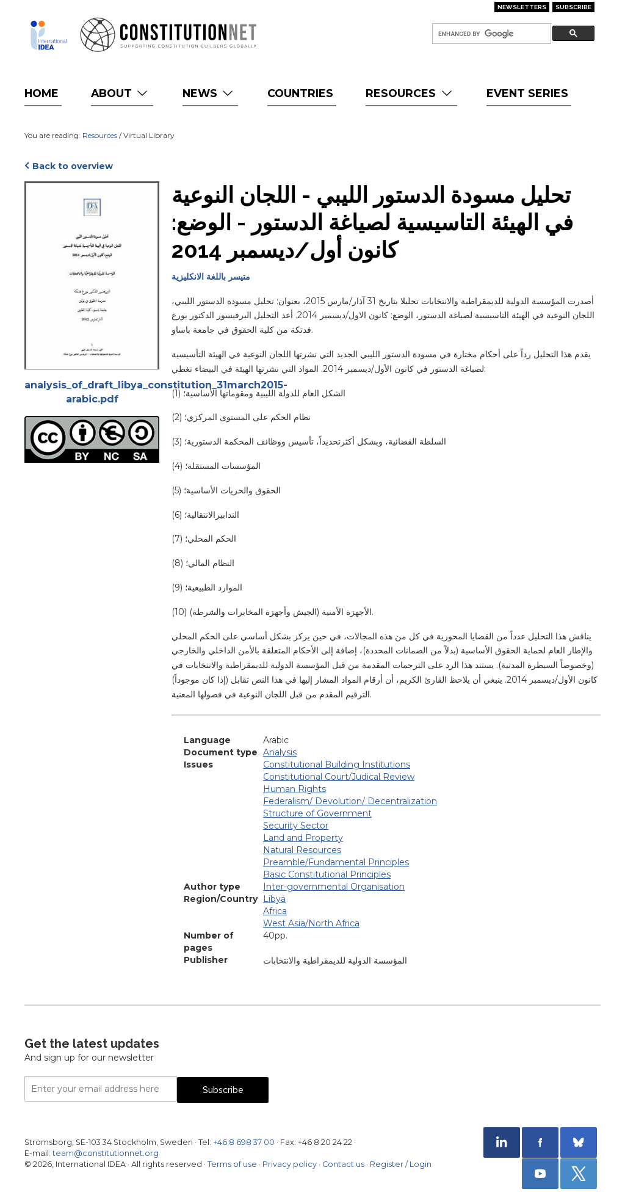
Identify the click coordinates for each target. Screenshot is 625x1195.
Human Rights (294, 788)
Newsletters (521, 7)
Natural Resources (302, 849)
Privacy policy (289, 1164)
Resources (410, 93)
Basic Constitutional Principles (327, 874)
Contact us (343, 1164)
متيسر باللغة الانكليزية (211, 276)
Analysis (280, 752)
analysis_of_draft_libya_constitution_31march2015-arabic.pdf (91, 392)
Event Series (527, 93)
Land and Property (303, 837)
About (120, 93)
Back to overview (72, 166)
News (209, 93)
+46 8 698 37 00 (244, 1142)
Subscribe (573, 7)
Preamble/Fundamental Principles (336, 862)
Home (41, 93)
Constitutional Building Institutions (336, 764)
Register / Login (401, 1164)
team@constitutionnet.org (105, 1153)
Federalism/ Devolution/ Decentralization (350, 801)
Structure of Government (317, 813)
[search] (490, 34)
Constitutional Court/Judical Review (338, 776)
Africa (275, 911)
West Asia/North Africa (311, 923)
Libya (274, 898)
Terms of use (232, 1164)
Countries (300, 93)
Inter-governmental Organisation (334, 886)
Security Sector (295, 825)
